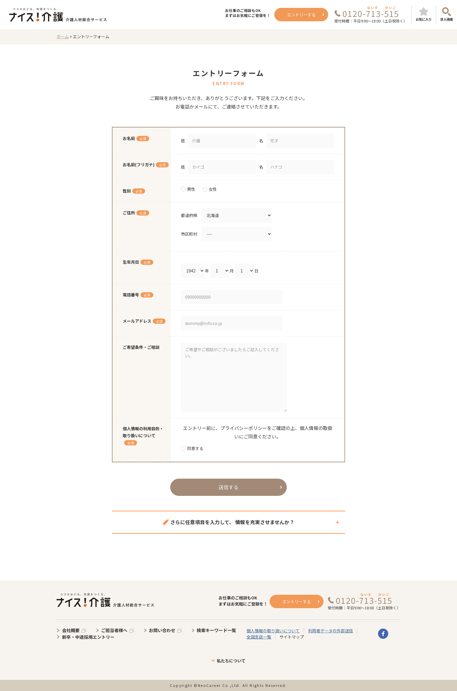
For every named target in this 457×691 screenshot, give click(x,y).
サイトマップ (292, 637)
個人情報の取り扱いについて (273, 631)
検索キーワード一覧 (216, 630)
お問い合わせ (162, 630)
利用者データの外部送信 (330, 631)
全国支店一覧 (259, 637)
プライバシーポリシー (243, 427)
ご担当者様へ (114, 630)
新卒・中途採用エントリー (88, 637)
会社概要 (71, 630)
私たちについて (231, 661)
